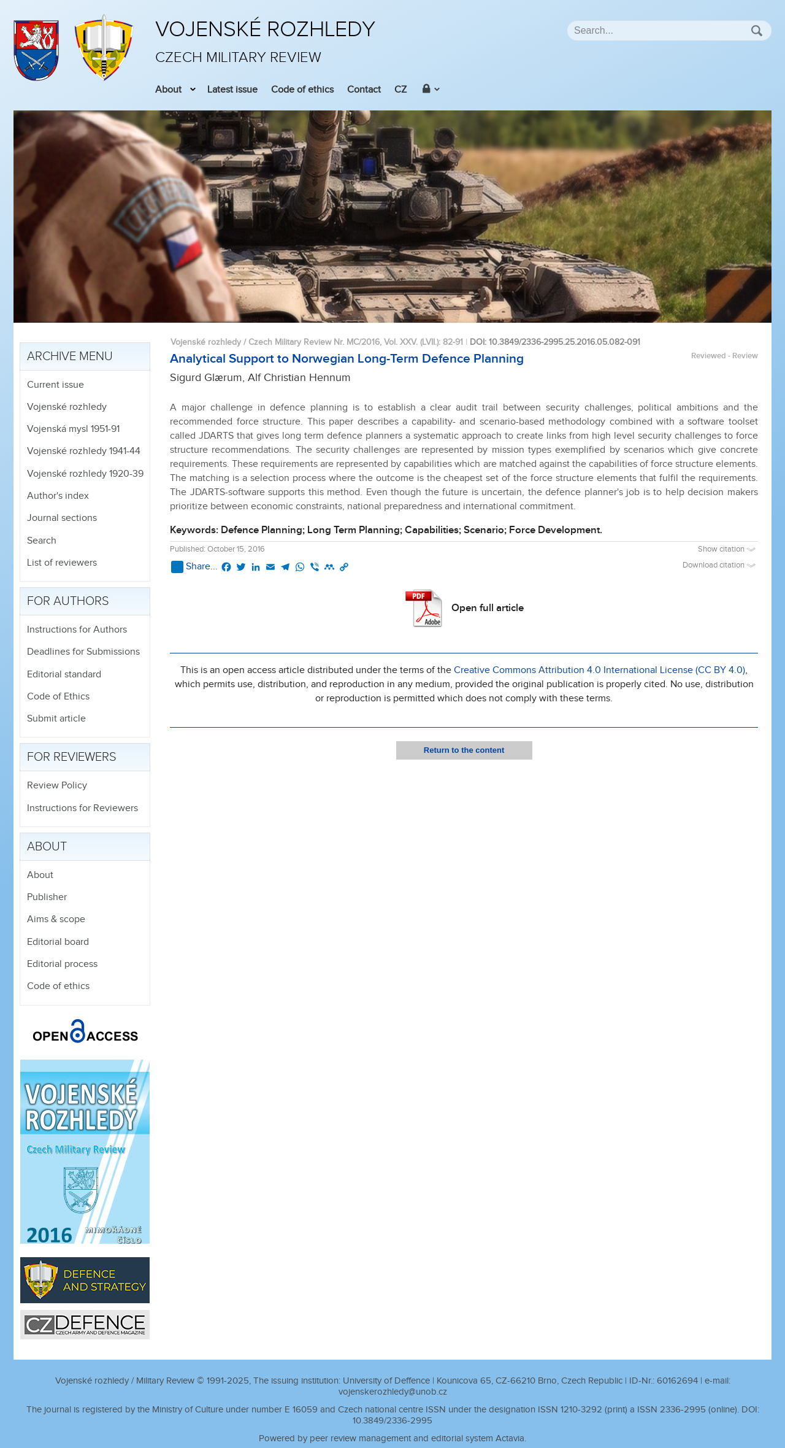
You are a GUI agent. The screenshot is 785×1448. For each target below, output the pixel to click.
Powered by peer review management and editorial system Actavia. (392, 1438)
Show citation (728, 549)
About (168, 90)
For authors (68, 601)
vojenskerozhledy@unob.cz (393, 1392)
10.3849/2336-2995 (392, 1420)
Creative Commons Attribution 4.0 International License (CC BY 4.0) (599, 670)
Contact (364, 90)
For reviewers (72, 757)
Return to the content (464, 750)
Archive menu (70, 356)
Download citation (720, 565)
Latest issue (232, 90)
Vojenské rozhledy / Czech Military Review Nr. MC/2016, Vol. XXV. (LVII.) (304, 342)
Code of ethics (302, 90)
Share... (194, 567)
